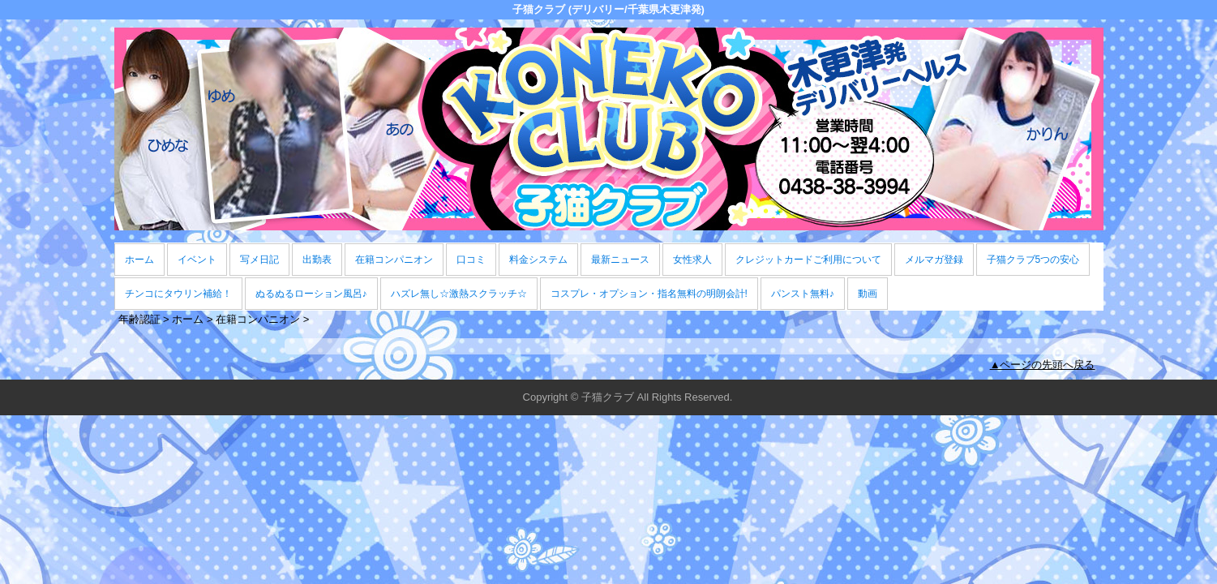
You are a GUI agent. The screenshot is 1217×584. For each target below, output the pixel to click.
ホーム (139, 259)
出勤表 (317, 259)
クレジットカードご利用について (808, 259)
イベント (197, 259)
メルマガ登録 (934, 259)
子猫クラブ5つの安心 (1033, 259)
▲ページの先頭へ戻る (1042, 365)
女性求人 (692, 259)
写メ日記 (259, 259)
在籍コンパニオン (394, 259)
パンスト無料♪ (802, 293)
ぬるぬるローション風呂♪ (311, 293)
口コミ (471, 259)
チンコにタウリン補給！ (178, 293)
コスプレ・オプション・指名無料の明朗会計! (649, 293)
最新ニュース (620, 259)
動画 (867, 293)
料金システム (538, 259)
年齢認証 (139, 319)
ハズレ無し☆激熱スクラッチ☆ (459, 293)
